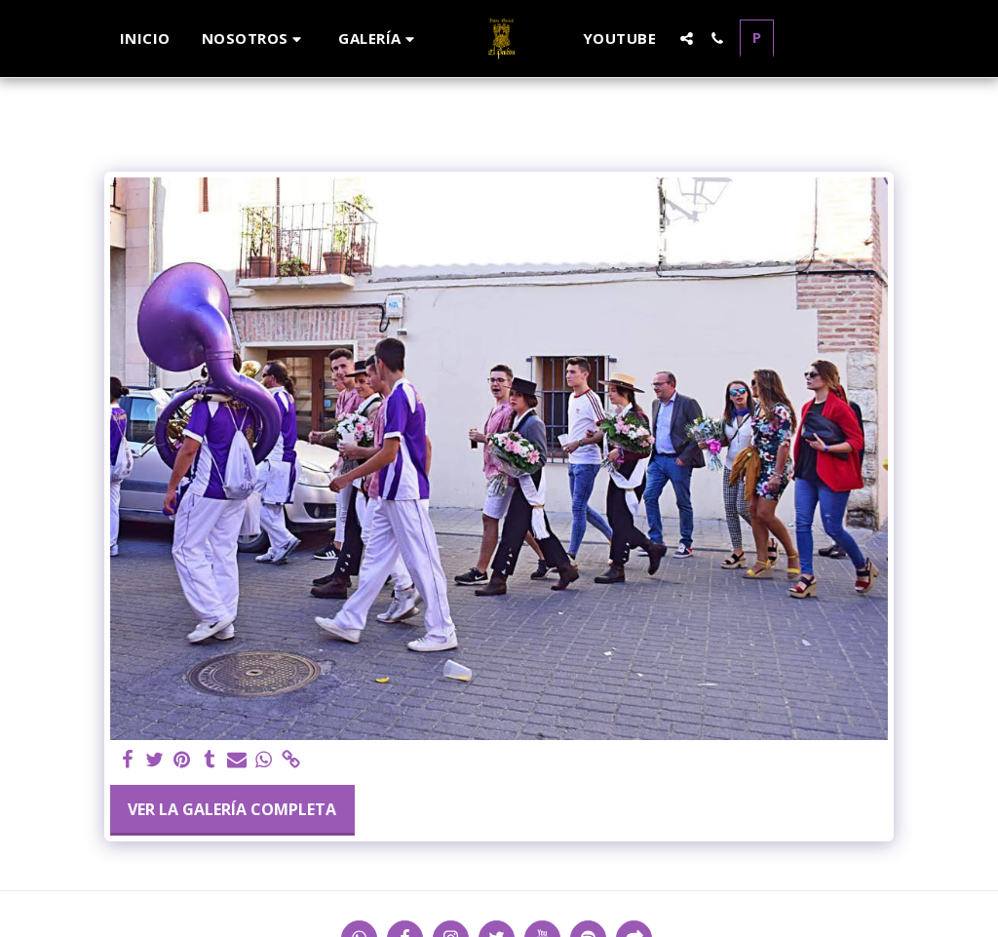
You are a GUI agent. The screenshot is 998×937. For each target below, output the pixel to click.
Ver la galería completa (232, 809)
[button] (255, 38)
